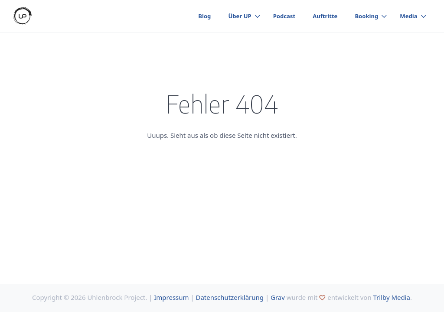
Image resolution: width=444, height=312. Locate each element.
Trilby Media (391, 297)
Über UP (239, 16)
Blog (204, 16)
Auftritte (325, 16)
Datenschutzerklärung (230, 297)
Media (408, 16)
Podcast (284, 16)
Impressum (171, 297)
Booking (366, 16)
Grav (278, 297)
